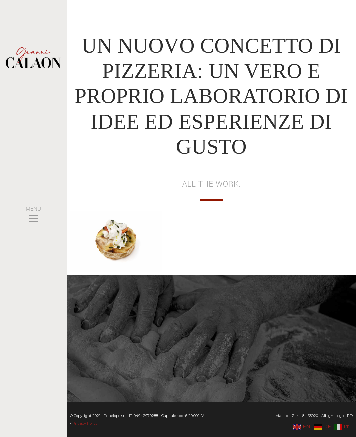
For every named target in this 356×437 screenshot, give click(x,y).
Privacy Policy (85, 423)
